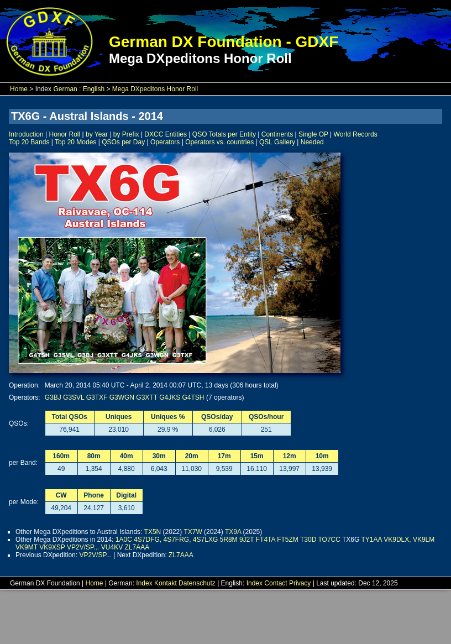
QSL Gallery (277, 142)
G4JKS (169, 397)
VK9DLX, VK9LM (409, 539)
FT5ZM (287, 539)
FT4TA (265, 539)
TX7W (192, 532)
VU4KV (112, 547)
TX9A (233, 532)
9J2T (246, 539)
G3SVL (73, 397)
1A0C (124, 539)
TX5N (152, 532)
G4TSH (193, 397)
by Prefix (126, 134)
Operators (165, 142)
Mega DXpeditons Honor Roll (155, 89)
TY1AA (371, 539)
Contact (275, 583)
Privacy (300, 583)
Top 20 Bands (29, 142)
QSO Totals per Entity (224, 134)
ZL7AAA (137, 547)
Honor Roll (65, 134)
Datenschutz (197, 583)
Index (144, 583)
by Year (97, 134)
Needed (312, 142)
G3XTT (146, 397)
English (93, 89)
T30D (308, 539)
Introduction (26, 134)
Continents (277, 134)
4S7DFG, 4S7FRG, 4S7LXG (176, 539)
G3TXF (97, 397)
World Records (355, 134)
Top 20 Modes (75, 142)
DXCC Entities (165, 134)
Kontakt (165, 583)
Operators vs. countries (219, 142)
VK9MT (26, 547)
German (65, 89)
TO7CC (329, 539)
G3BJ (53, 397)
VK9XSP (52, 547)
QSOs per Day (123, 142)
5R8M (229, 539)
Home (19, 89)
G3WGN (121, 397)
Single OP (313, 134)
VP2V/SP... (83, 547)
